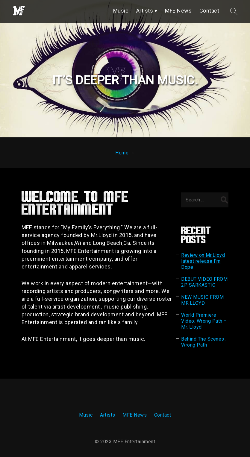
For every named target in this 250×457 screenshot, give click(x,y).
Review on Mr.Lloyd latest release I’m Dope (203, 261)
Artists (107, 415)
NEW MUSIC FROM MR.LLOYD (202, 300)
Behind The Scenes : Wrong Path (204, 342)
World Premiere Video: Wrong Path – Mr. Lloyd (204, 321)
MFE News (134, 415)
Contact (162, 415)
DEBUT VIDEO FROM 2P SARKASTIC (204, 282)
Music (86, 415)
